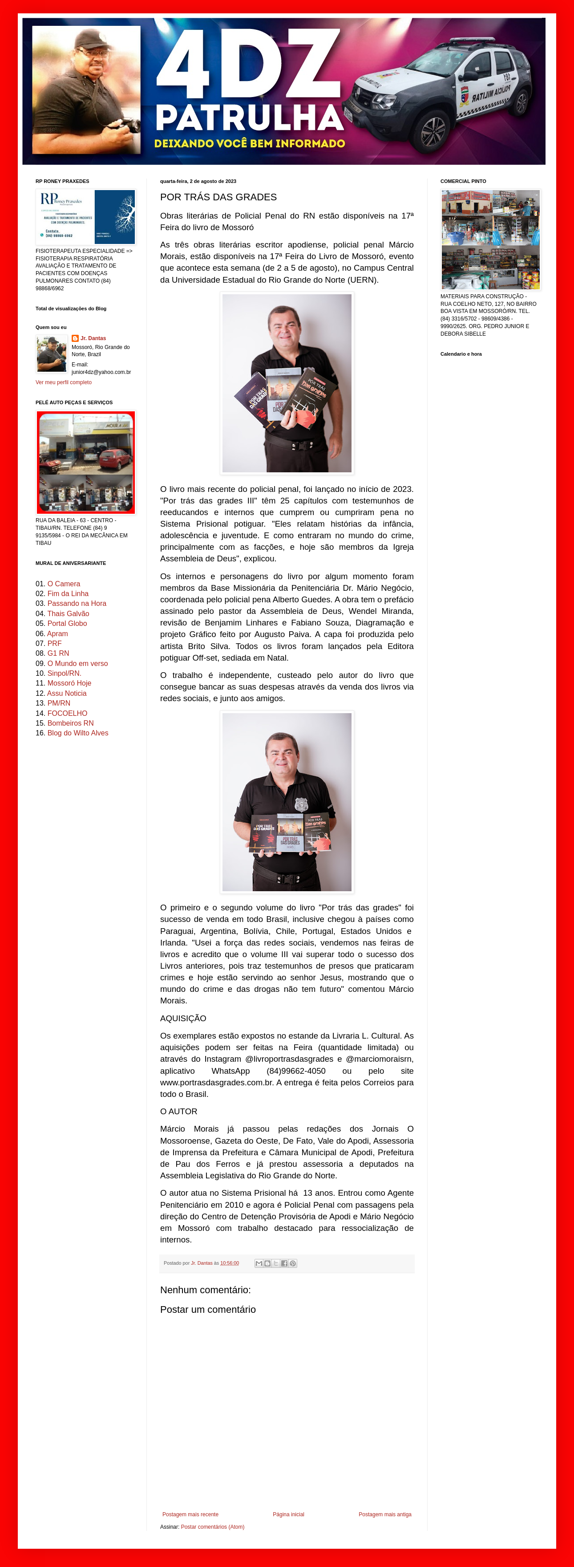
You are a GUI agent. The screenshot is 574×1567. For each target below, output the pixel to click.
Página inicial (288, 1514)
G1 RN (58, 653)
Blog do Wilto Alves (78, 733)
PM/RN (59, 703)
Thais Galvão (68, 613)
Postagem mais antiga (385, 1514)
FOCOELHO (68, 713)
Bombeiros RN (71, 723)
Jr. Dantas (202, 1263)
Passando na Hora (77, 603)
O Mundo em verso (78, 663)
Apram (57, 633)
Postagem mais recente (190, 1514)
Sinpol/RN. (64, 673)
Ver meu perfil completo (64, 382)
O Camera (64, 584)
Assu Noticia (67, 693)
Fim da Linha (68, 593)
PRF (55, 643)
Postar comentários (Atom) (213, 1527)
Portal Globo (67, 623)
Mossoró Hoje (70, 683)
